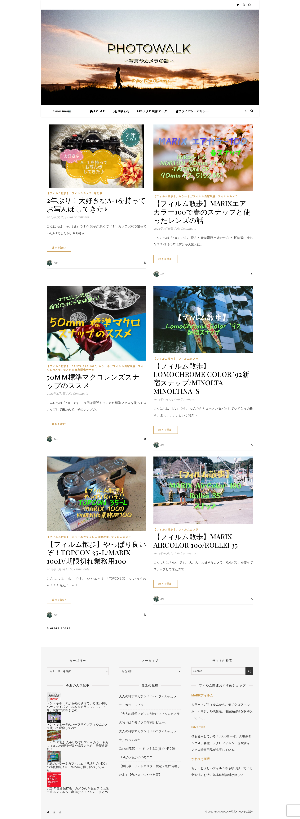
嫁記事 (98, 193)
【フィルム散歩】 (58, 193)
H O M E (97, 111)
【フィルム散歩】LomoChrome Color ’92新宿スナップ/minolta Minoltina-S (201, 378)
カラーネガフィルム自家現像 (197, 196)
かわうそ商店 (200, 759)
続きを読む (59, 247)
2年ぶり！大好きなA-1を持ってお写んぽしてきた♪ (96, 204)
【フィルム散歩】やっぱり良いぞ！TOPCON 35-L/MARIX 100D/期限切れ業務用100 (96, 552)
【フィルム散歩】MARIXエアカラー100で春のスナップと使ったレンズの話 (201, 212)
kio (56, 262)
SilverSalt (198, 727)
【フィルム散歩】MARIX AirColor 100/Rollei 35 (195, 540)
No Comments (79, 217)
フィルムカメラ (82, 193)
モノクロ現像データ (152, 111)
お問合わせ (121, 111)
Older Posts (59, 628)
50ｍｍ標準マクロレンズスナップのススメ (93, 381)
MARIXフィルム (202, 695)
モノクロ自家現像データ (79, 369)
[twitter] (238, 4)
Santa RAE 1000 (84, 366)
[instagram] (244, 4)
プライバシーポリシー (193, 111)
